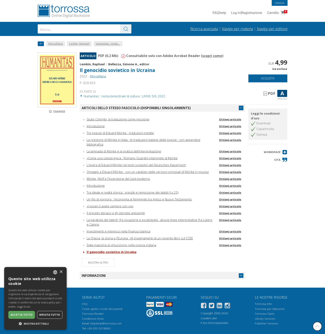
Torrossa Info (263, 304)
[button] (275, 152)
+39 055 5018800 (98, 328)
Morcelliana (98, 76)
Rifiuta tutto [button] (49, 315)
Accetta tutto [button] (22, 315)
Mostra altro (98, 262)
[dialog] (35, 298)
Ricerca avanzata (204, 28)
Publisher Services (266, 323)
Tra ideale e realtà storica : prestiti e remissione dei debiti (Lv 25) (133, 192)
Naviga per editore (272, 28)
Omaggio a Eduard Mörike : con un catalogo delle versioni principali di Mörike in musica (148, 172)
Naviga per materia (237, 28)
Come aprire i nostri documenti (102, 309)
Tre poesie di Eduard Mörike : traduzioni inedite (120, 133)
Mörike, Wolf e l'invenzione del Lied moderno (118, 179)
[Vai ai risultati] (125, 28)
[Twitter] (211, 306)
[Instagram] (227, 306)
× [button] (60, 271)
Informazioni (94, 275)
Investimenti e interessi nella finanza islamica (118, 231)
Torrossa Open (264, 313)
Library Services (265, 318)
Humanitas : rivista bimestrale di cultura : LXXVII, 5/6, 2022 (122, 96)
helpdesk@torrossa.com (106, 323)
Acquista (267, 78)
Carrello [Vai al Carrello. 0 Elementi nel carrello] (276, 13)
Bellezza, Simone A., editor (128, 64)
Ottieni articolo (230, 119)
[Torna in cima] (317, 326)
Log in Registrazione (246, 13)
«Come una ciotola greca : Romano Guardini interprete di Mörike (132, 158)
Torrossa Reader (93, 313)
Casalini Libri (209, 318)
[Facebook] (203, 306)
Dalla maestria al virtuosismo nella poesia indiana (121, 245)
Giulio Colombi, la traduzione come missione (118, 119)
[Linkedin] (219, 306)
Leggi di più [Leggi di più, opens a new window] (23, 306)
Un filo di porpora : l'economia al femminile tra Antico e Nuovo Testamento (139, 199)
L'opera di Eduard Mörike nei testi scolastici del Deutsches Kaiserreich (136, 165)
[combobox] (84, 28)
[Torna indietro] (41, 43)
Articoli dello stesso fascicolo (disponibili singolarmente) (136, 108)
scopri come (212, 55)
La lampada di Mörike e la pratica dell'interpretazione (124, 151)
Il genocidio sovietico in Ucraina (117, 70)
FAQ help (219, 13)
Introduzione (96, 126)
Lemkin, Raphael (92, 64)
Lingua (279, 3)
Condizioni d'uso (93, 318)
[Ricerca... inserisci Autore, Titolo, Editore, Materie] (84, 28)
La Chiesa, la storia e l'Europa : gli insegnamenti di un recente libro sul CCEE (140, 238)
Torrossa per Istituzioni (269, 309)
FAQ (84, 304)
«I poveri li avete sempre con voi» (110, 206)
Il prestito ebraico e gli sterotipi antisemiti (116, 213)
